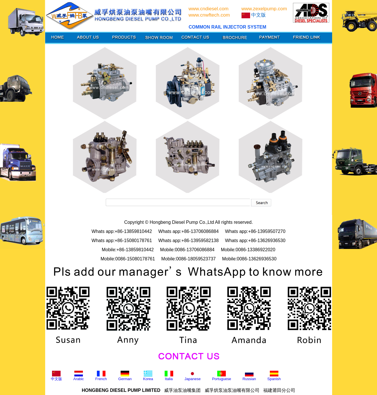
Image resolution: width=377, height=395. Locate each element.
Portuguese (221, 376)
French (101, 376)
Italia (169, 376)
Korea (148, 376)
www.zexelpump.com (264, 8)
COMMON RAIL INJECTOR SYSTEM (227, 27)
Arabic (78, 376)
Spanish (274, 376)
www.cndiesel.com (209, 8)
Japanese (193, 376)
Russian (249, 376)
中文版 (56, 376)
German (125, 376)
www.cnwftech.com (209, 15)
